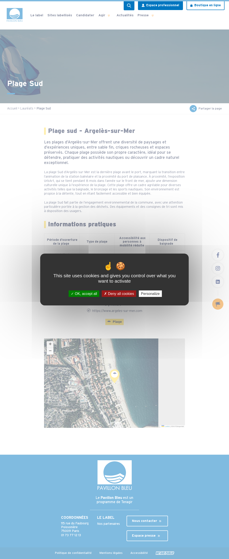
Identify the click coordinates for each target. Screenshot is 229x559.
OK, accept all (84, 294)
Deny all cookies (119, 294)
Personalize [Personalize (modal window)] (150, 294)
